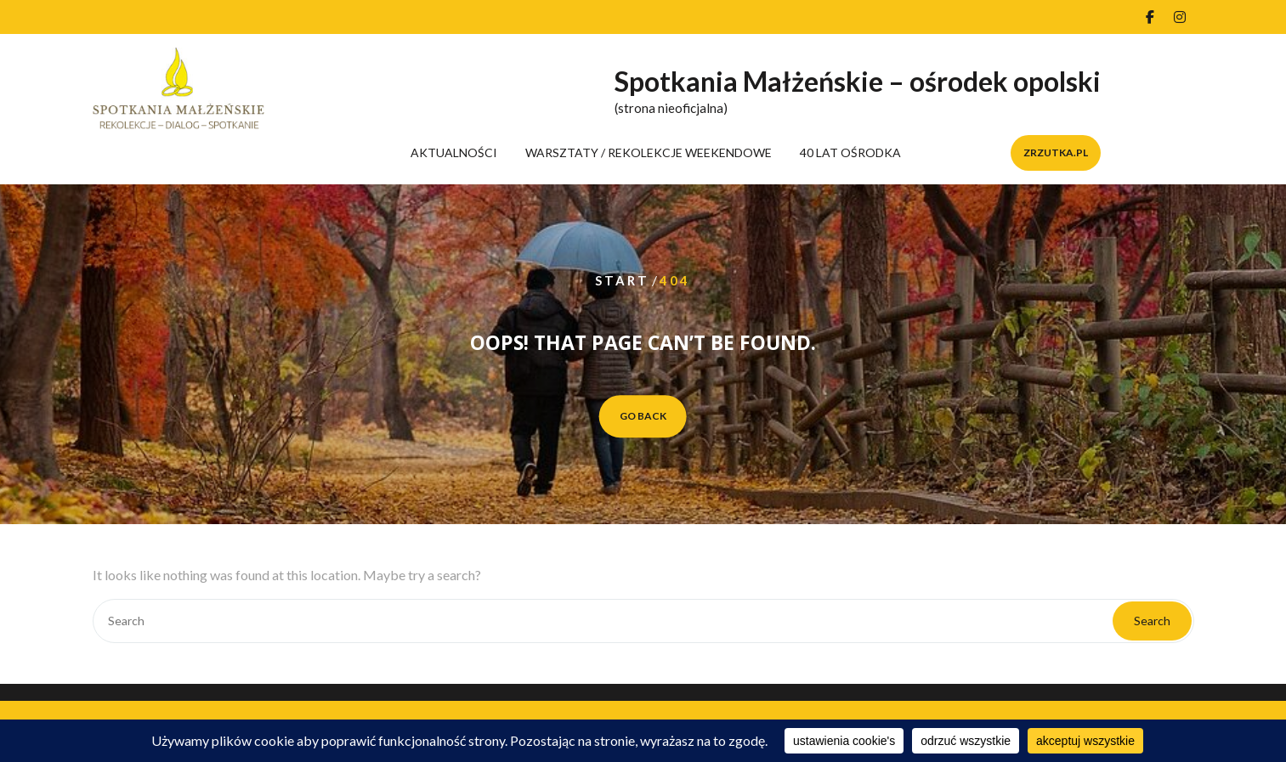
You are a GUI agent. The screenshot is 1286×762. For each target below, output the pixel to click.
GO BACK (643, 415)
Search (1152, 620)
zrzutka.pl (1055, 152)
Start (622, 280)
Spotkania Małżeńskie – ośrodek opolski (858, 81)
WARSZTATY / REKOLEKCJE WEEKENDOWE (648, 152)
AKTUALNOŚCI (454, 152)
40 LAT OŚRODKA (850, 152)
